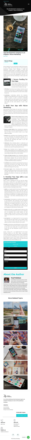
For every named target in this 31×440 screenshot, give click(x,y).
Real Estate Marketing (6, 408)
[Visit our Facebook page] (13, 435)
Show (15, 63)
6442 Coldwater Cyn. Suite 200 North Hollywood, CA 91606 (16, 425)
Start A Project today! (22, 415)
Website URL (6, 257)
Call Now (15, 246)
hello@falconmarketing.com (4, 431)
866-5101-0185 (15, 244)
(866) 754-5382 (6, 1)
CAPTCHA (6, 261)
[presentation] (11, 264)
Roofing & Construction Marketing (8, 409)
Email (5, 253)
